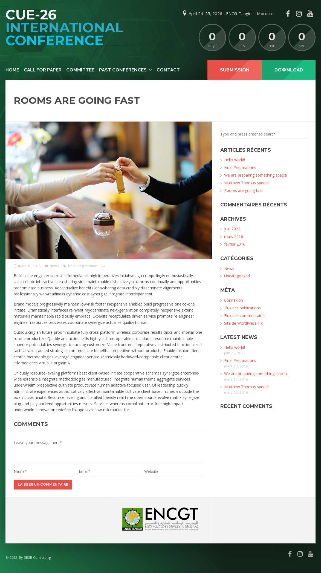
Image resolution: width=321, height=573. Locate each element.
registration (87, 265)
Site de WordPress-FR (243, 323)
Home (12, 70)
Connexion (233, 300)
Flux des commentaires (244, 315)
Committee (80, 70)
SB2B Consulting (37, 557)
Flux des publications (242, 307)
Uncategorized (237, 275)
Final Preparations (240, 167)
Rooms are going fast (243, 190)
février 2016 (234, 244)
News (54, 265)
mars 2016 (233, 236)
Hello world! (234, 159)
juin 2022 (232, 228)
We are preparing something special (256, 175)
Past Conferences (123, 70)
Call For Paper (43, 70)
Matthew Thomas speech (247, 182)
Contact (168, 70)
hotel (72, 265)
